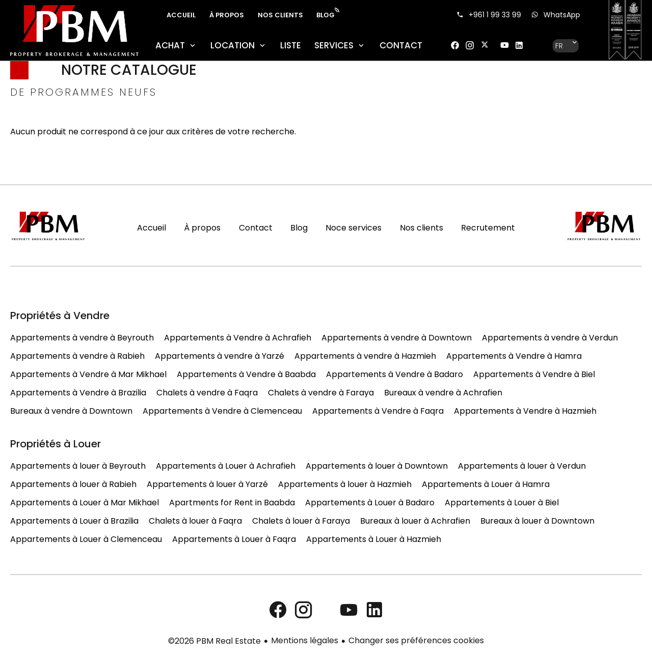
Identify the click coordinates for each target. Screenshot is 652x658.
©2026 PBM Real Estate (214, 641)
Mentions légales (304, 640)
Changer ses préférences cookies (416, 640)
